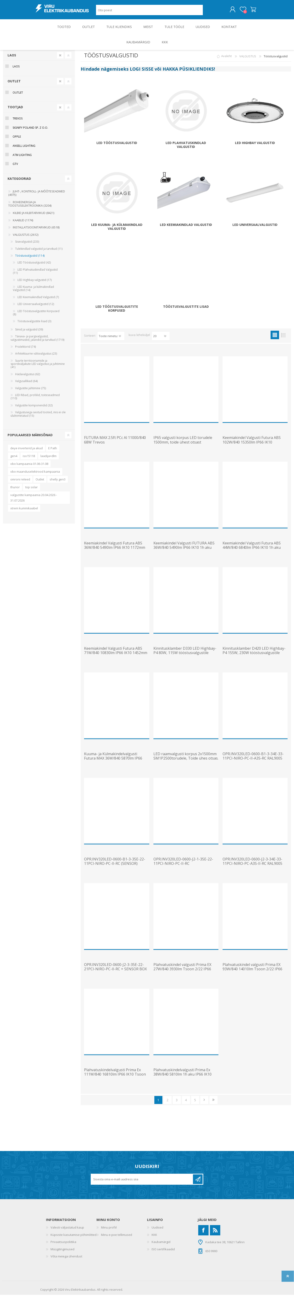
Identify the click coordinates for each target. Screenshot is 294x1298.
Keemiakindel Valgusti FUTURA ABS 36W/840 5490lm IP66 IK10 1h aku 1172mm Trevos (184, 550)
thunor (15, 490)
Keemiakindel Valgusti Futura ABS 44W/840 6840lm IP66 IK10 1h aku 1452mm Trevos (252, 550)
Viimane (213, 1103)
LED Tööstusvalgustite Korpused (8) (36, 315)
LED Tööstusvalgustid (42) (34, 266)
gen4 (13, 459)
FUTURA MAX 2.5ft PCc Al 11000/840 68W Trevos (115, 443)
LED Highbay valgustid (255, 146)
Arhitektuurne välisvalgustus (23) (36, 357)
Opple (17, 140)
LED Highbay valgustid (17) (34, 283)
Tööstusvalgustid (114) (30, 259)
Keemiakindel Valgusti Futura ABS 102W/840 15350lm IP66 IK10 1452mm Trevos (252, 445)
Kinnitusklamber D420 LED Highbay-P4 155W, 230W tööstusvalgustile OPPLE (254, 656)
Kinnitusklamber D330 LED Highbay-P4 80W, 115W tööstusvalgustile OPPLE (184, 656)
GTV (15, 167)
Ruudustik (275, 338)
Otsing (208, 11)
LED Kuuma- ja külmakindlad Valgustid (116, 230)
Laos (12, 58)
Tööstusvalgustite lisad (186, 310)
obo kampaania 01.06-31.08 (29, 467)
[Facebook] (203, 1233)
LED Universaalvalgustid (254, 228)
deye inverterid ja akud (26, 451)
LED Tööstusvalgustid (116, 146)
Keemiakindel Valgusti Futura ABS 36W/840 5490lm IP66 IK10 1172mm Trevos (114, 550)
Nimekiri (283, 338)
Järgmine (204, 1103)
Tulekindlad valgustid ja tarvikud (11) (38, 252)
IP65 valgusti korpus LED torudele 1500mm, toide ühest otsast (182, 443)
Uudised (157, 1231)
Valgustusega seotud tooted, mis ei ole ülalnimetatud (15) (38, 417)
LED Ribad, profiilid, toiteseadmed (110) (35, 399)
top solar (31, 490)
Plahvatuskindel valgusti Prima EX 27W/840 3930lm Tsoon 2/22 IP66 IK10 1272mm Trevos (182, 972)
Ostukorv (248, 11)
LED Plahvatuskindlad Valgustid (186, 148)
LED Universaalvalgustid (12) (35, 307)
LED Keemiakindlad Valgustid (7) (38, 300)
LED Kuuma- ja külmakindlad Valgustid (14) (33, 291)
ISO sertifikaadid (163, 1252)
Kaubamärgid (161, 1245)
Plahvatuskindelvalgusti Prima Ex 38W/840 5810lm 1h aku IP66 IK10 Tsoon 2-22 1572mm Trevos (182, 1077)
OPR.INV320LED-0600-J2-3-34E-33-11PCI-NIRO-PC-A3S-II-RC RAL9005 (252, 864)
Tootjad (15, 110)
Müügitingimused (62, 1252)
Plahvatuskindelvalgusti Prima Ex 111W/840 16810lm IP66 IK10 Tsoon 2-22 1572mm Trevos (115, 1077)
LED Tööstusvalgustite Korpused (117, 312)
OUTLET (14, 84)
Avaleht (226, 59)
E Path (52, 451)
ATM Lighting (22, 158)
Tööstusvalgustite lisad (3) (34, 324)
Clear (60, 58)
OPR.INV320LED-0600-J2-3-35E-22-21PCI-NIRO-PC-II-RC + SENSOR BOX (115, 970)
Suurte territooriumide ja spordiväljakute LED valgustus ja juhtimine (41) (38, 367)
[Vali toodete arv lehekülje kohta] (161, 339)
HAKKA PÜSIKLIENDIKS (188, 72)
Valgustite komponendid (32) (34, 408)
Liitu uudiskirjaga (198, 1182)
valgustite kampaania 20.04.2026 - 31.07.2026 (33, 501)
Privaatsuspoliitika (63, 1245)
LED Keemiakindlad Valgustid (186, 228)
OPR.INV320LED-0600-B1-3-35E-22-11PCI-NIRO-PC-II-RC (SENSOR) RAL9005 (114, 867)
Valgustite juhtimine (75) (30, 391)
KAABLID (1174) (23, 223)
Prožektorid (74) (25, 350)
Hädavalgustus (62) (27, 377)
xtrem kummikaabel (24, 511)
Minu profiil (109, 1231)
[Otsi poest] (149, 11)
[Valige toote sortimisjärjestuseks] (111, 339)
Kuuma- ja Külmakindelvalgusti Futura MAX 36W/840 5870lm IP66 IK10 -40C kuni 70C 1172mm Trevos (114, 761)
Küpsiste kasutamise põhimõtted (73, 1238)
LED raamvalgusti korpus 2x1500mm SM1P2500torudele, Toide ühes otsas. (185, 759)
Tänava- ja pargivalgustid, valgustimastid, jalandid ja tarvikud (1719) (37, 341)
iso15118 (29, 459)
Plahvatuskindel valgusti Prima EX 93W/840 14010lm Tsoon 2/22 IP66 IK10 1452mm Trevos (252, 972)
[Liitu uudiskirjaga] (142, 1182)
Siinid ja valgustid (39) (29, 333)
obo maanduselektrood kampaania (35, 475)
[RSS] (215, 1233)
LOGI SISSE (141, 72)
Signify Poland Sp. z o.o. (30, 131)
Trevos (18, 122)
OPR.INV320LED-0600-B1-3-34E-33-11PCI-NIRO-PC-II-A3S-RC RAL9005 (253, 759)
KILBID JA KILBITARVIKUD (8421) (33, 216)
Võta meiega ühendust (66, 1259)
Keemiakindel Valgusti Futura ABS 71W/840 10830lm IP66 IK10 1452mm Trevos (115, 656)
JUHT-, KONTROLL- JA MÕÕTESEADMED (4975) (36, 196)
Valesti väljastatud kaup (67, 1231)
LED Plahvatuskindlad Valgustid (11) (35, 274)
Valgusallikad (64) (26, 384)
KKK (154, 1238)
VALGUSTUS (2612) (25, 238)
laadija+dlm (48, 459)
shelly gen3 (57, 482)
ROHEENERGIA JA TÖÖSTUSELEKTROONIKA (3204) (29, 207)
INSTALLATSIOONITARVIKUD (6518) (36, 230)
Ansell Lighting (24, 149)
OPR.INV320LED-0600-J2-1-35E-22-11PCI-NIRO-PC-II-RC (183, 864)
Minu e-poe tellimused (116, 1238)
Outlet (40, 482)
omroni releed (20, 482)
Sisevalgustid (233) (27, 245)
